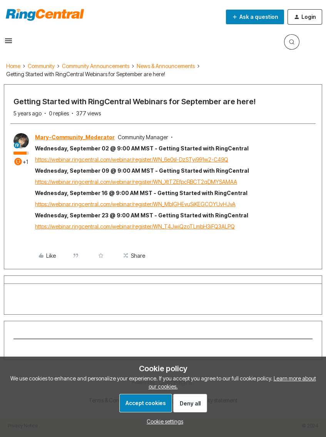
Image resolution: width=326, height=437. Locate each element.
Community (41, 66)
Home (13, 66)
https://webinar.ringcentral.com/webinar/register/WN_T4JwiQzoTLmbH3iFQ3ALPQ (135, 226)
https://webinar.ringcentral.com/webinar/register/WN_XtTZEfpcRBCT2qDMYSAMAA (136, 181)
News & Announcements (166, 66)
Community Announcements (95, 66)
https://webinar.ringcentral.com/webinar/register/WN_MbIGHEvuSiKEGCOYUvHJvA (135, 204)
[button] (8, 43)
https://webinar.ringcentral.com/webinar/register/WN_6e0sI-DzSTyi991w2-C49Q (131, 159)
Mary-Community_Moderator (75, 137)
